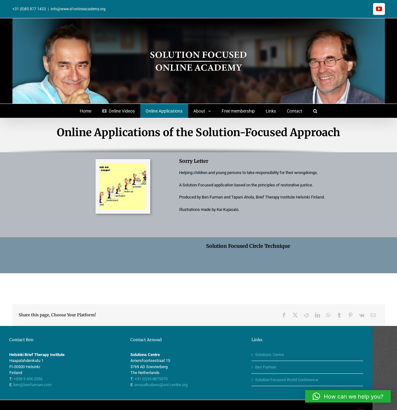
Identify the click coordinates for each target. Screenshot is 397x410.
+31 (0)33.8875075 (163, 365)
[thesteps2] (123, 165)
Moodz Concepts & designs (186, 398)
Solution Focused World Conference (298, 365)
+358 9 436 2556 (40, 365)
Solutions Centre (281, 340)
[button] (315, 111)
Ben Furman (277, 353)
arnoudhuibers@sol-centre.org (173, 370)
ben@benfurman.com (45, 370)
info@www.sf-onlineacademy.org (78, 9)
